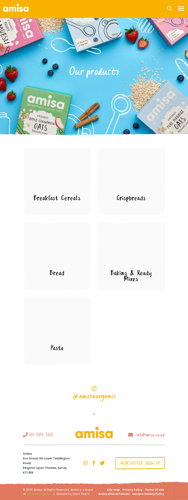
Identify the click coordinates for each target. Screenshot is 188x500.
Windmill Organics (39, 494)
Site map (113, 490)
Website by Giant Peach (72, 494)
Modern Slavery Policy (148, 494)
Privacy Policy (132, 490)
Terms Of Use (154, 490)
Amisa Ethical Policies (114, 494)
